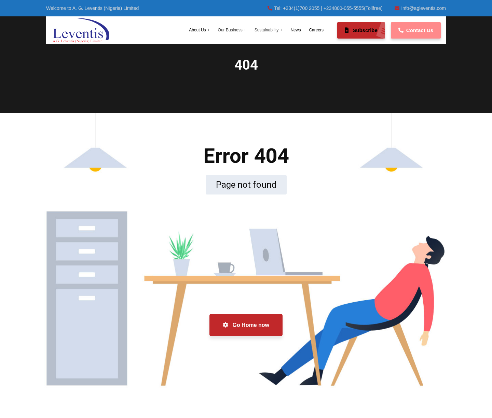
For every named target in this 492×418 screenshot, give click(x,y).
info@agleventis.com (420, 8)
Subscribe (365, 30)
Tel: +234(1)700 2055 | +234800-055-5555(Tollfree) (325, 8)
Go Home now (246, 325)
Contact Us (415, 30)
